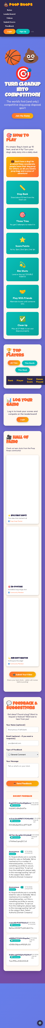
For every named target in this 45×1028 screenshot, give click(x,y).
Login (9, 31)
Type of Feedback (14, 750)
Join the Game (22, 115)
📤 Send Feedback (22, 783)
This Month (30, 363)
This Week (22, 370)
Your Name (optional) (15, 725)
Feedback (9, 26)
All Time (14, 363)
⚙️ (40, 1022)
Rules (9, 10)
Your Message (12, 761)
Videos (9, 18)
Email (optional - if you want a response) (19, 737)
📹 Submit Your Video (22, 674)
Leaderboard (9, 14)
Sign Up (23, 31)
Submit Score (9, 22)
